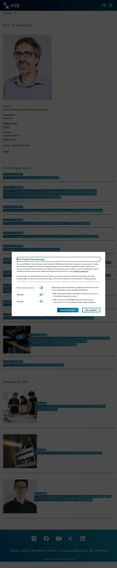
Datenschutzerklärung (81, 271)
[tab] (28, 287)
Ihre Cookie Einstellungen (31, 259)
